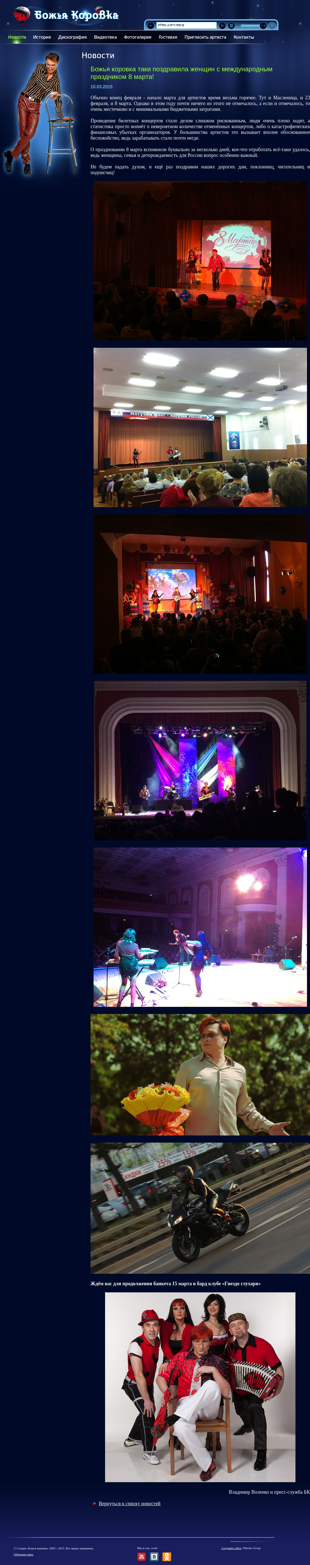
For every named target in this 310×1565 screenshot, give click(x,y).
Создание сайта (231, 1548)
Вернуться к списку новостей (129, 1503)
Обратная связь (23, 1554)
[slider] (263, 25)
